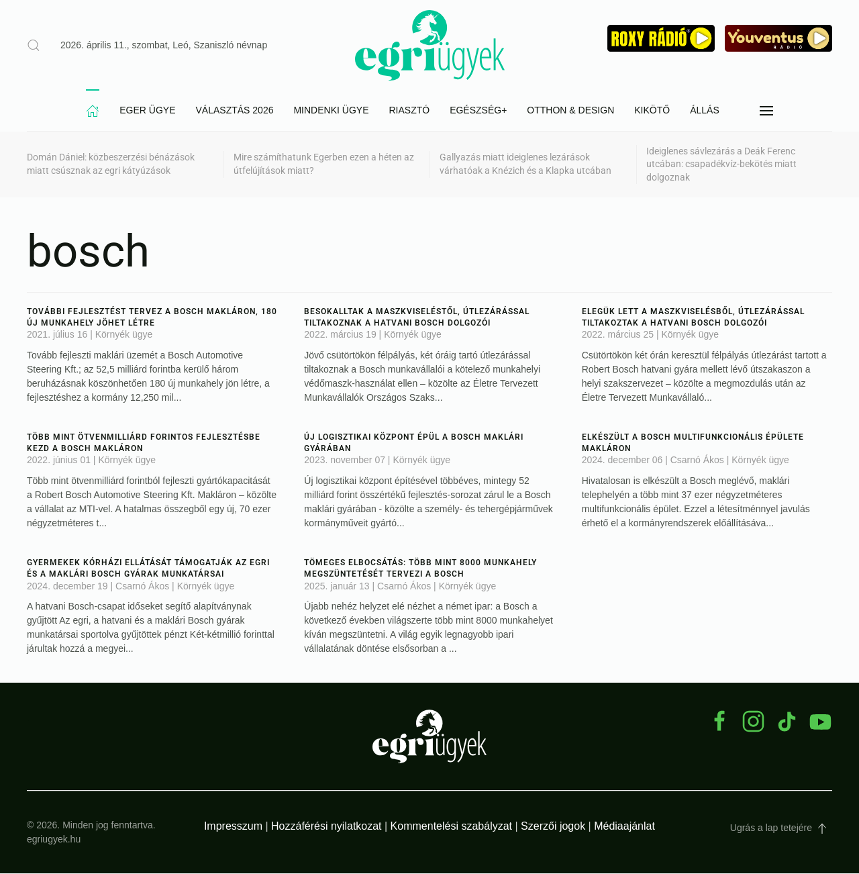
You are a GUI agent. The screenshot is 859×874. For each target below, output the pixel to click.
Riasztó (409, 110)
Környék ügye (124, 335)
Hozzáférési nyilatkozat (326, 826)
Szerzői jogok (553, 826)
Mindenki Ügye (330, 110)
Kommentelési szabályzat (451, 826)
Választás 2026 (235, 110)
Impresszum (233, 826)
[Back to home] (430, 45)
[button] (766, 111)
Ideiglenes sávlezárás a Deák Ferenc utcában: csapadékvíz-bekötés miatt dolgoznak (721, 164)
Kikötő (652, 110)
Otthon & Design (570, 110)
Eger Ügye (147, 110)
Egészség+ (478, 110)
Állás (704, 110)
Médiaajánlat (624, 826)
